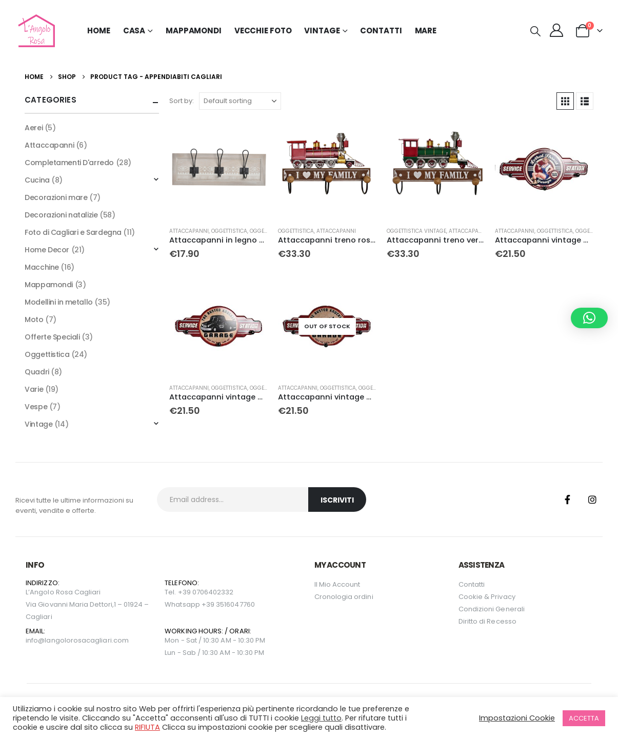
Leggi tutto (321, 718)
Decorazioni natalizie (61, 215)
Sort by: (181, 101)
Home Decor (47, 250)
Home (98, 30)
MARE (426, 30)
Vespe (36, 407)
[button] (535, 31)
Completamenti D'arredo (69, 162)
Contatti (381, 30)
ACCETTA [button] (584, 718)
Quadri (37, 372)
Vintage (38, 424)
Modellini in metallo (59, 302)
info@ (35, 640)
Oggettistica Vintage (416, 231)
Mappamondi (194, 30)
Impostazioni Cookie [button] (517, 718)
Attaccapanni (189, 231)
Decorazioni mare (56, 197)
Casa (134, 30)
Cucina (37, 180)
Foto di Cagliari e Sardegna (73, 232)
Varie (34, 389)
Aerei (34, 128)
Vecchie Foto (263, 30)
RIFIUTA (147, 727)
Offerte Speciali (52, 337)
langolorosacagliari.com (87, 640)
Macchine (42, 267)
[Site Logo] (35, 30)
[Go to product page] (218, 169)
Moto (34, 319)
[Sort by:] (240, 101)
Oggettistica (229, 231)
